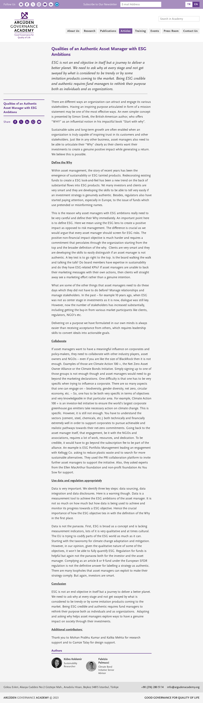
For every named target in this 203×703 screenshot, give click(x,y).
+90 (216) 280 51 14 (152, 687)
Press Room (171, 31)
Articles (125, 31)
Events (154, 31)
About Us (73, 31)
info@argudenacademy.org (183, 687)
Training (140, 31)
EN (196, 4)
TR (189, 4)
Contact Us (190, 31)
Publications (108, 31)
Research (89, 31)
